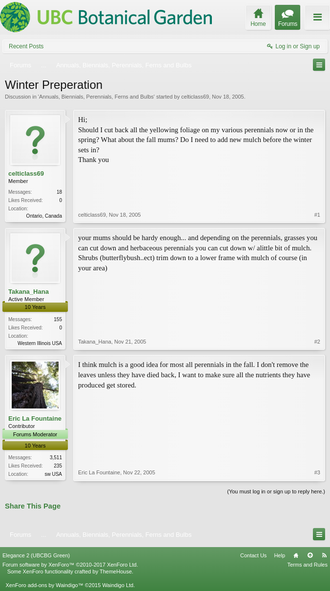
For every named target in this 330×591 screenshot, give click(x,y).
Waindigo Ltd (117, 585)
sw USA (53, 474)
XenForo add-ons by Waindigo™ (44, 585)
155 (58, 319)
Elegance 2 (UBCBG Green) (36, 555)
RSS (324, 555)
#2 (317, 342)
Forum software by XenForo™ (70, 565)
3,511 (56, 457)
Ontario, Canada (44, 216)
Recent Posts (26, 46)
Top (310, 555)
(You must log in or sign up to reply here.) (276, 491)
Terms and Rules (307, 565)
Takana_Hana (28, 291)
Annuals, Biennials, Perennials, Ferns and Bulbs (96, 97)
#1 (317, 215)
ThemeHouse (116, 571)
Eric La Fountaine (35, 418)
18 (59, 192)
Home (295, 555)
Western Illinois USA (40, 343)
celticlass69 (195, 97)
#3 (317, 472)
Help (279, 555)
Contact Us (253, 555)
